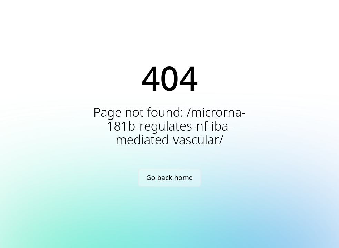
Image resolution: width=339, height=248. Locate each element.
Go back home (169, 177)
